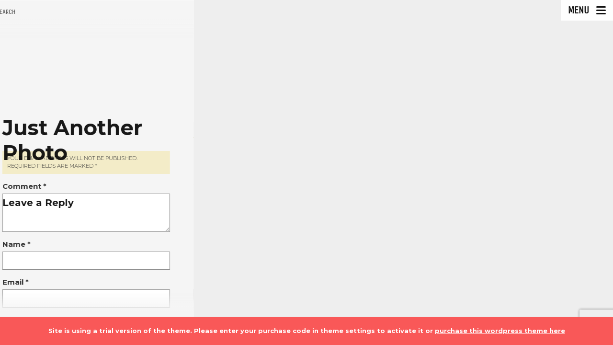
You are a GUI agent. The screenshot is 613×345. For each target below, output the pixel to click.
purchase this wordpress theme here (500, 330)
